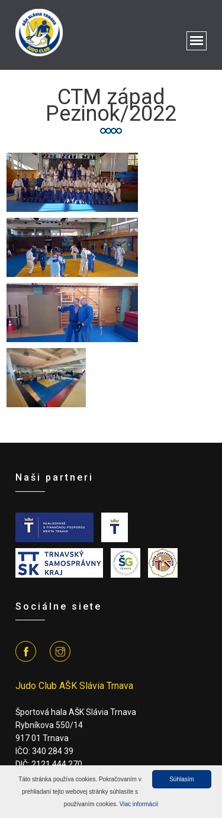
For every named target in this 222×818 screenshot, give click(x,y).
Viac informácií (139, 804)
